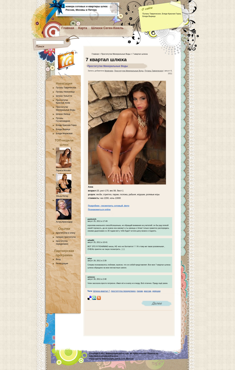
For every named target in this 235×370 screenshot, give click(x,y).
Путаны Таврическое (66, 87)
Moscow (130, 359)
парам (140, 291)
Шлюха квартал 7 (101, 291)
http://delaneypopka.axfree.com (103, 356)
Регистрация (62, 263)
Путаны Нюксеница (65, 92)
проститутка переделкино (123, 291)
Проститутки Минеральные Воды (115, 54)
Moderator (109, 71)
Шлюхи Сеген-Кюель (107, 28)
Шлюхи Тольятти (64, 96)
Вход (58, 259)
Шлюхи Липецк (63, 114)
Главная (67, 28)
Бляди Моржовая (64, 133)
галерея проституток (66, 237)
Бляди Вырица (63, 129)
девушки (156, 291)
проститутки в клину (65, 233)
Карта (82, 28)
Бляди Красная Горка (66, 125)
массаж (147, 291)
